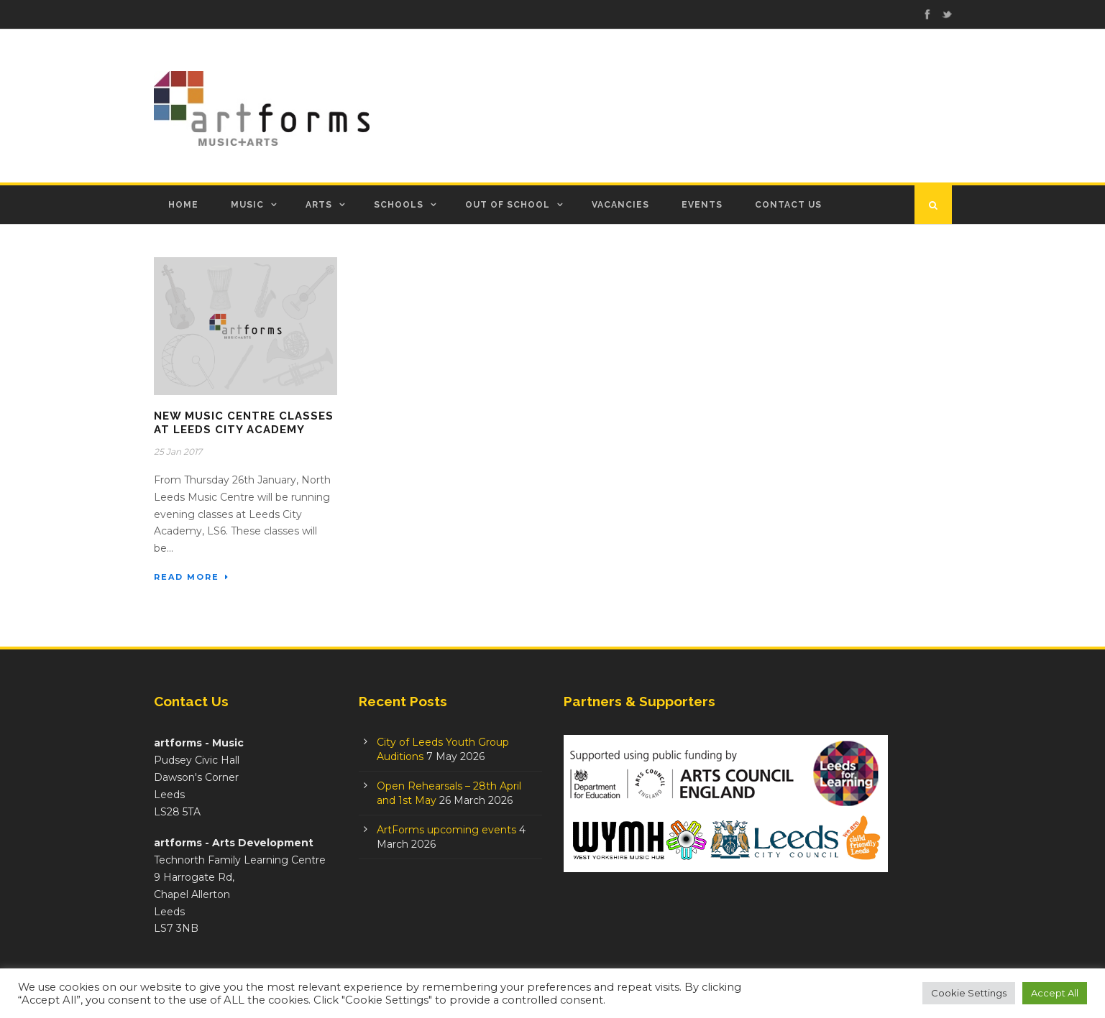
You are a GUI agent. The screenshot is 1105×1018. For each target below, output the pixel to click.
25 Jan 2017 (178, 451)
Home (183, 205)
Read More (191, 577)
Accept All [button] (1054, 993)
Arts (319, 205)
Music (247, 205)
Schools (398, 205)
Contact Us (788, 205)
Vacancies (620, 205)
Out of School (507, 205)
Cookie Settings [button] (969, 993)
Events (702, 205)
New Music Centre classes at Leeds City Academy (244, 423)
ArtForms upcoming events (446, 829)
